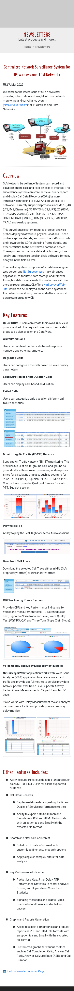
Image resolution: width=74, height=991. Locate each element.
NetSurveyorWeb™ (15, 105)
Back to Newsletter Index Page (24, 971)
